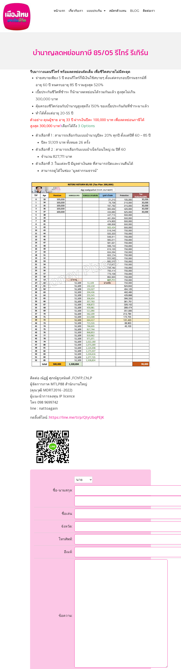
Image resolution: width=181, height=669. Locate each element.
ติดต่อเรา (149, 11)
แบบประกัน (96, 11)
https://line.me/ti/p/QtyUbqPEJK (76, 417)
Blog (134, 11)
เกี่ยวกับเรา (76, 11)
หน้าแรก (59, 11)
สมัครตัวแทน (117, 11)
